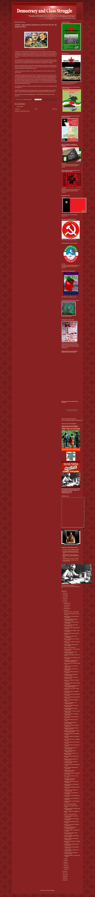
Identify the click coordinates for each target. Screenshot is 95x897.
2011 (64, 874)
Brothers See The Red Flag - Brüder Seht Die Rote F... (71, 706)
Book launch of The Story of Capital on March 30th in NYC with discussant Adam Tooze (71, 555)
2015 (64, 600)
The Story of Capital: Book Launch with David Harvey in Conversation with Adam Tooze (71, 552)
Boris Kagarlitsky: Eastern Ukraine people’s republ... (70, 709)
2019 (64, 593)
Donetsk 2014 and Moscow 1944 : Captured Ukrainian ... (70, 652)
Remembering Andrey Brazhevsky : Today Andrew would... (71, 620)
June (65, 860)
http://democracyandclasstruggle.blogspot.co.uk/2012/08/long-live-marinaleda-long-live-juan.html (71, 266)
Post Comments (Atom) (25, 111)
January (65, 869)
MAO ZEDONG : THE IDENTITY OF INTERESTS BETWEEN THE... (71, 661)
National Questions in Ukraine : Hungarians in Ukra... (70, 751)
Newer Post (17, 109)
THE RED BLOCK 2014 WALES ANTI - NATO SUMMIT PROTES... (71, 686)
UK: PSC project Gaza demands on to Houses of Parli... (71, 850)
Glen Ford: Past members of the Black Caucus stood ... (71, 825)
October (65, 606)
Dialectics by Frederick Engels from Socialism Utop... (71, 760)
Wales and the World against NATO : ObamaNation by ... (71, 625)
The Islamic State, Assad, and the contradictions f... (70, 637)
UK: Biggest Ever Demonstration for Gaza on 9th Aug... (71, 790)
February (66, 867)
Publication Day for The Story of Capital (70, 558)
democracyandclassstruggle (68, 420)
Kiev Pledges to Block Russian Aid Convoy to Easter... (70, 762)
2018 (64, 594)
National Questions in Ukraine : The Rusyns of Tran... (71, 754)
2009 (64, 878)
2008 (64, 880)
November (66, 605)
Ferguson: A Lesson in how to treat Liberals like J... (71, 667)
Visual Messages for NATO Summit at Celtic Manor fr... (71, 623)
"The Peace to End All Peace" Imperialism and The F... (70, 779)
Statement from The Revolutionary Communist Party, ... (70, 675)
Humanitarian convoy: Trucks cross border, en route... (71, 678)
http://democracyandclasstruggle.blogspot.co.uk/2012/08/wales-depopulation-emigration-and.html (71, 166)
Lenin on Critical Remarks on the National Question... (70, 748)
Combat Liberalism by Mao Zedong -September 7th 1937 (71, 728)
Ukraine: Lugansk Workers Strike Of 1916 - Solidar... (71, 645)
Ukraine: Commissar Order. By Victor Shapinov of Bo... (71, 839)
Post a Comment (20, 106)
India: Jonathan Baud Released (70, 804)
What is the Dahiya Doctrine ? (70, 647)
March (65, 865)
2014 (64, 601)
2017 (64, 596)
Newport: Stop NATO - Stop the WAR (71, 611)
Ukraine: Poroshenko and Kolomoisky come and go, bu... (71, 836)
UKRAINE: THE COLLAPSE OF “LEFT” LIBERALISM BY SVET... (71, 731)
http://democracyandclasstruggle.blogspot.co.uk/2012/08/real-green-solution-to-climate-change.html (71, 191)
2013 (64, 871)
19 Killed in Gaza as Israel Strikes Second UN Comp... (70, 853)
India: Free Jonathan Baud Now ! (70, 814)
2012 (64, 873)
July (65, 858)
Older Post (55, 109)
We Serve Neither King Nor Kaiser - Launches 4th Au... (71, 833)
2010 (64, 876)
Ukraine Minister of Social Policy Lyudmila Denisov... (70, 723)
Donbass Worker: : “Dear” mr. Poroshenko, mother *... (69, 771)
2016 (64, 598)
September (66, 608)
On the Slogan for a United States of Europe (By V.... (71, 793)
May (65, 862)
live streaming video (69, 418)
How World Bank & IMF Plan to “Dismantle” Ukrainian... (70, 828)
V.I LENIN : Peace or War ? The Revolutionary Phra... (70, 703)
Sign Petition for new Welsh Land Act (69, 296)
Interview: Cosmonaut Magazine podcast (71, 549)
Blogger (52, 890)
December (66, 603)
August (65, 610)
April (65, 863)
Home (36, 109)
